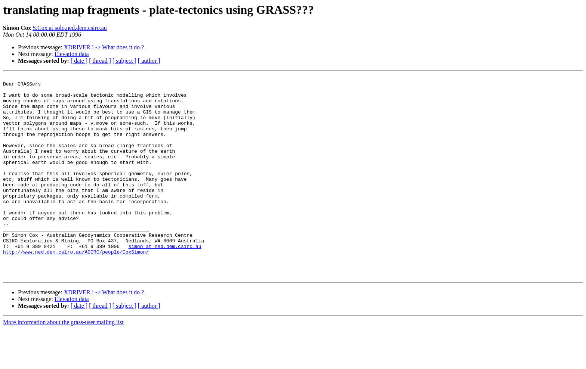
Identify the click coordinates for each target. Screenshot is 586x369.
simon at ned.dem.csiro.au (164, 280)
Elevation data (72, 54)
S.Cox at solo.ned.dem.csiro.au (70, 28)
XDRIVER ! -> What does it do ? (104, 47)
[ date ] (79, 61)
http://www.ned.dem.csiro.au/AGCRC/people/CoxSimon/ (76, 287)
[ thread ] (100, 61)
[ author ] (149, 61)
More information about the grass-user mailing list (63, 362)
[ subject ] (124, 61)
